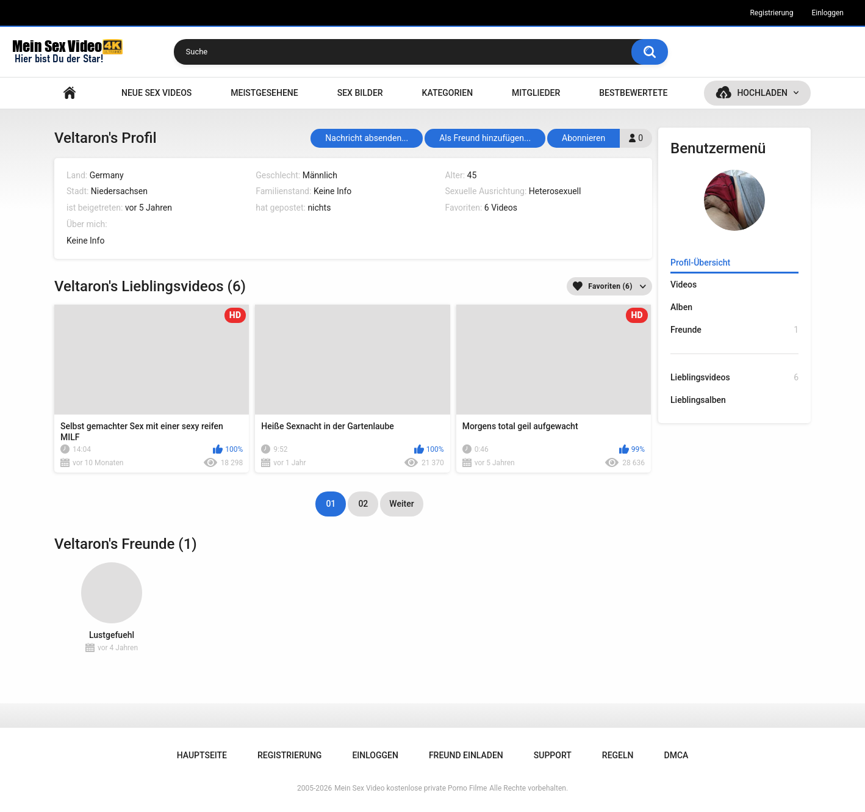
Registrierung (771, 13)
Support (553, 755)
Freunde (734, 330)
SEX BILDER (360, 93)
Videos (683, 284)
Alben (681, 307)
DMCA (676, 755)
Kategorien (447, 93)
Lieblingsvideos (734, 377)
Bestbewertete (633, 93)
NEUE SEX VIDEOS (156, 93)
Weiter (401, 504)
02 (363, 504)
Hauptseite (69, 93)
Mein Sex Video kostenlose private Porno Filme (410, 788)
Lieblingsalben (698, 400)
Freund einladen (466, 755)
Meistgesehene (264, 93)
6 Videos (500, 207)
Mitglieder (536, 93)
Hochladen (762, 93)
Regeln (618, 755)
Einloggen (827, 13)
